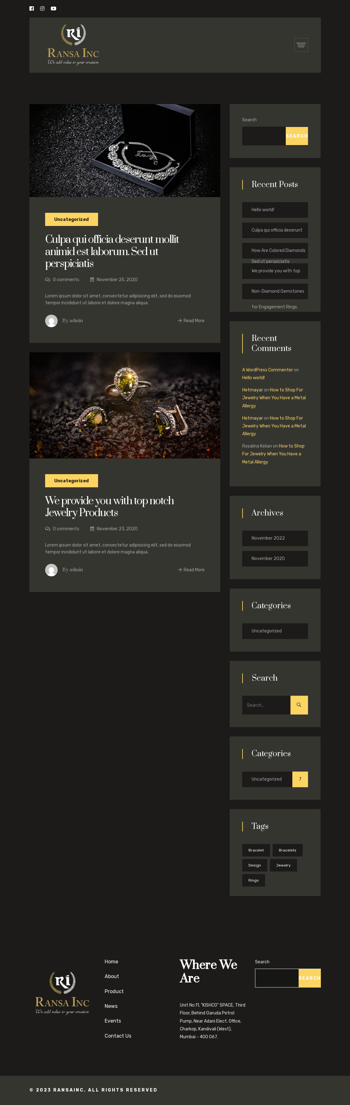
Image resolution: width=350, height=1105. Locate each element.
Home (111, 962)
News (111, 1006)
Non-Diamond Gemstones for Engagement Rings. (278, 294)
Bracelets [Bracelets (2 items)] (287, 850)
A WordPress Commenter (267, 370)
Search (249, 120)
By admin (72, 321)
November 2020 (268, 558)
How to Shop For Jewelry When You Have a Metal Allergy (274, 397)
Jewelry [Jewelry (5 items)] (283, 865)
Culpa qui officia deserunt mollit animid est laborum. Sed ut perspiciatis (112, 252)
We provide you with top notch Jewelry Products (110, 507)
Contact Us (118, 1036)
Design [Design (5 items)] (254, 865)
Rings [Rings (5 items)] (253, 880)
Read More (191, 320)
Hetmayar (252, 390)
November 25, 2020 (114, 279)
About (112, 976)
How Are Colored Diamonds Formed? (279, 253)
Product (114, 991)
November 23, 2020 (114, 529)
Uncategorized (72, 219)
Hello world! (263, 209)
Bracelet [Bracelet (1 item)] (256, 850)
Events (113, 1021)
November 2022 (268, 538)
